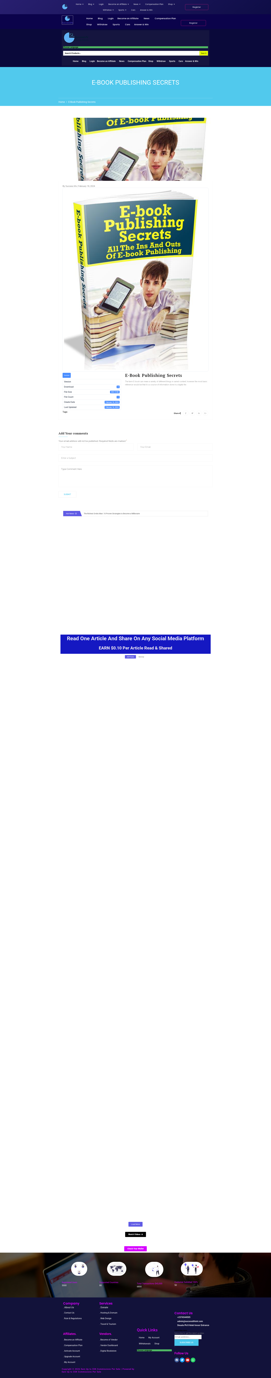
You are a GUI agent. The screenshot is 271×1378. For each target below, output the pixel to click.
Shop (89, 24)
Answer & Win (141, 24)
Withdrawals (144, 1343)
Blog (100, 18)
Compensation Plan (165, 18)
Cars (127, 24)
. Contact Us (68, 1313)
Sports (116, 24)
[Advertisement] (135, 607)
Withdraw (102, 24)
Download (66, 375)
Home (89, 18)
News (146, 18)
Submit (67, 494)
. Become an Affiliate (72, 1339)
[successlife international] (65, 7)
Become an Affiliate (128, 18)
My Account (153, 1337)
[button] (90, 19)
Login (111, 18)
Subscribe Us (186, 1342)
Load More (135, 1224)
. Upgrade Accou (70, 1356)
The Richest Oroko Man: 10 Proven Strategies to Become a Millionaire (112, 514)
